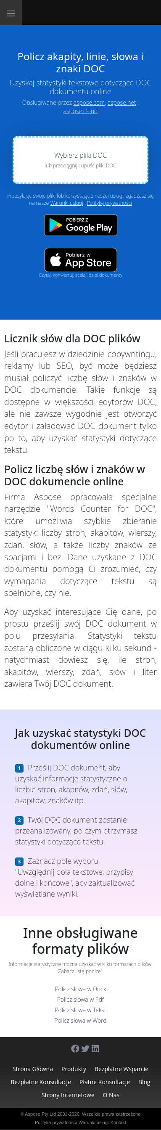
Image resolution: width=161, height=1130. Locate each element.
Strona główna (33, 1069)
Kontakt (118, 1122)
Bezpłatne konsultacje (41, 1082)
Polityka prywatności (56, 1122)
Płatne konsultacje (104, 1082)
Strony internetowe (68, 1095)
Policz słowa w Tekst (80, 1010)
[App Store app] (80, 259)
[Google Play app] (81, 225)
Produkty (73, 1069)
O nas (111, 1095)
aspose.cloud (80, 111)
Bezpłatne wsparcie (121, 1069)
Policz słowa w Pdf (80, 999)
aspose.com (89, 102)
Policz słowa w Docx (80, 989)
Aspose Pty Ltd (40, 1114)
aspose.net (122, 102)
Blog (144, 1082)
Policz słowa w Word (80, 1020)
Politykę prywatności (109, 202)
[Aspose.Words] (63, 12)
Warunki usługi (66, 202)
